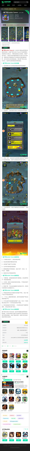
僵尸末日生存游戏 (6, 42)
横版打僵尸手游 (5, 45)
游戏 (8, 5)
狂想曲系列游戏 (17, 424)
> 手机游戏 (5, 8)
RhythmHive (5, 418)
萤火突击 (5, 415)
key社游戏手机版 (6, 424)
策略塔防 (17, 15)
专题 (25, 5)
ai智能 (19, 5)
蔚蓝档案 (19, 415)
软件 (13, 5)
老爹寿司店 (20, 418)
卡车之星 (5, 421)
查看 (5, 440)
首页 (3, 5)
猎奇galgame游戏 (14, 421)
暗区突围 (13, 418)
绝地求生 (12, 415)
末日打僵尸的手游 (15, 42)
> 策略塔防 (10, 8)
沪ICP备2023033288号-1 (15, 447)
